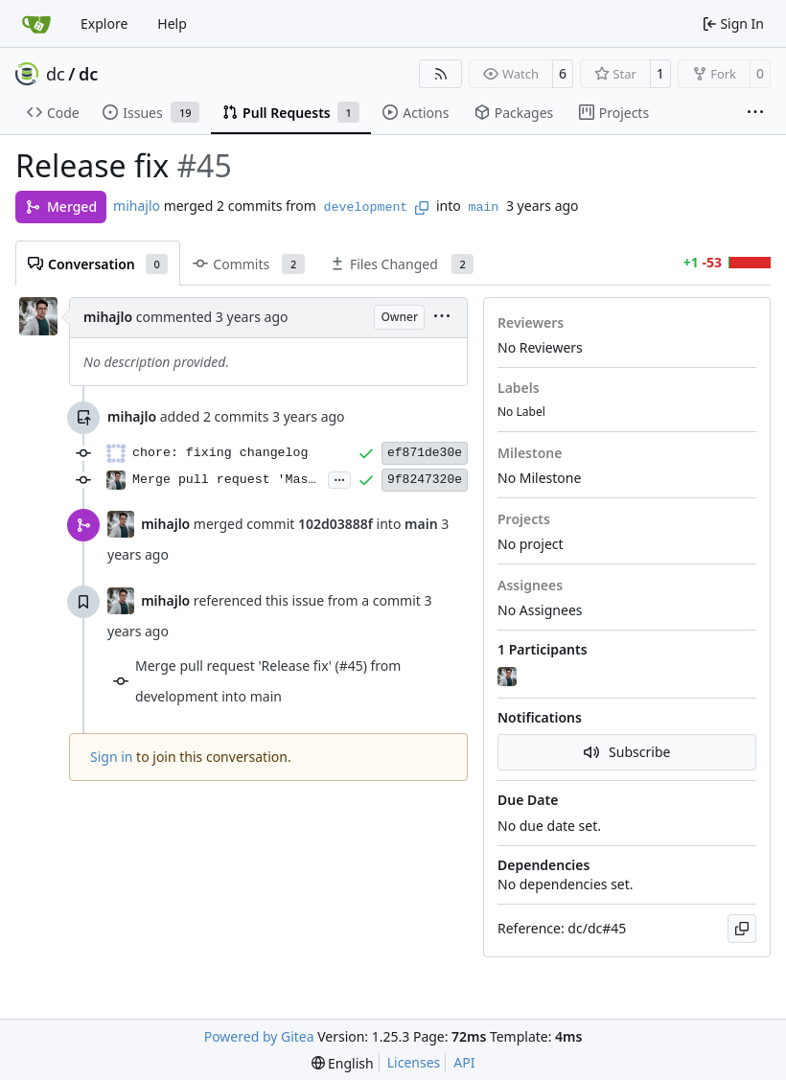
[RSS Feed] (441, 73)
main (483, 207)
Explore (104, 23)
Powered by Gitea (259, 1036)
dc (55, 73)
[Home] (36, 24)
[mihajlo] (508, 677)
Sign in (111, 756)
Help (172, 23)
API (463, 1062)
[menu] (441, 318)
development (366, 207)
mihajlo (136, 205)
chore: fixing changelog (220, 453)
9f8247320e (424, 479)
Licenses (414, 1062)
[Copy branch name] (421, 208)
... (339, 478)
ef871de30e (424, 453)
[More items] (755, 113)
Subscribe (627, 752)
